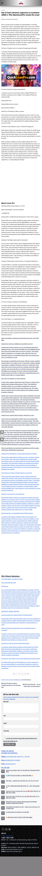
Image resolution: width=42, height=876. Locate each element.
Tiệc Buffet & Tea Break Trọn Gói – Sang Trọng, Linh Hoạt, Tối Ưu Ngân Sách (23, 807)
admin (16, 19)
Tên (4, 715)
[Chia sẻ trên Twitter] (19, 674)
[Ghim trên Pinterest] (25, 674)
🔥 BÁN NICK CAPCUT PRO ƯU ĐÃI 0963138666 (19, 817)
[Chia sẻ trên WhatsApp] (14, 674)
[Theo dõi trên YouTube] (9, 829)
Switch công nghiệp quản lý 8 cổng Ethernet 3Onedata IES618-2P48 (23, 771)
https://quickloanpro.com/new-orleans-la (12, 209)
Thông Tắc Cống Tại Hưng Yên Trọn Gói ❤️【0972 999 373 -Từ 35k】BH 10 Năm (23, 792)
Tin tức (3, 10)
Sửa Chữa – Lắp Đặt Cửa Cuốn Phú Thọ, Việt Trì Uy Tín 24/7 (22, 781)
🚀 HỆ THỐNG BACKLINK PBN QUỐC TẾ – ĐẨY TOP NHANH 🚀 (22, 786)
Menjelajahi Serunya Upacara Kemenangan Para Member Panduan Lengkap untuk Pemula (21, 802)
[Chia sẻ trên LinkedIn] (28, 674)
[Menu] (2, 3)
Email (5, 723)
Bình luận (6, 701)
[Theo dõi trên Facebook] (2, 829)
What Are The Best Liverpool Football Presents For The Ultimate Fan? (11, 685)
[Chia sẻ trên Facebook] (17, 674)
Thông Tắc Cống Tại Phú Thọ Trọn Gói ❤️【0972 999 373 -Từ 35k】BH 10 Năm (22, 797)
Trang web (6, 730)
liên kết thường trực (26, 679)
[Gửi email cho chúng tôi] (6, 829)
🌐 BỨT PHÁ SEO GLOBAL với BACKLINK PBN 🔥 (19, 775)
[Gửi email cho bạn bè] (22, 674)
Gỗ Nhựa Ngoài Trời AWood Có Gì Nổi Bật (17, 812)
